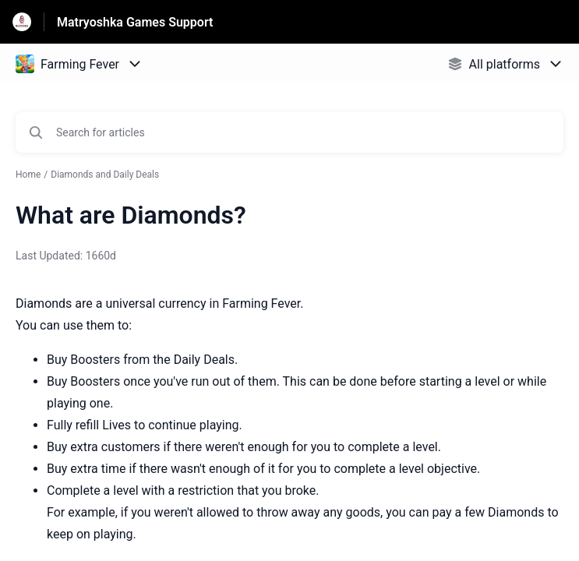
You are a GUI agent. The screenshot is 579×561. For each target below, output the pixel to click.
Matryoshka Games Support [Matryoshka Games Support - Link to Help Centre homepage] (135, 22)
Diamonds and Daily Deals (105, 174)
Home (28, 174)
